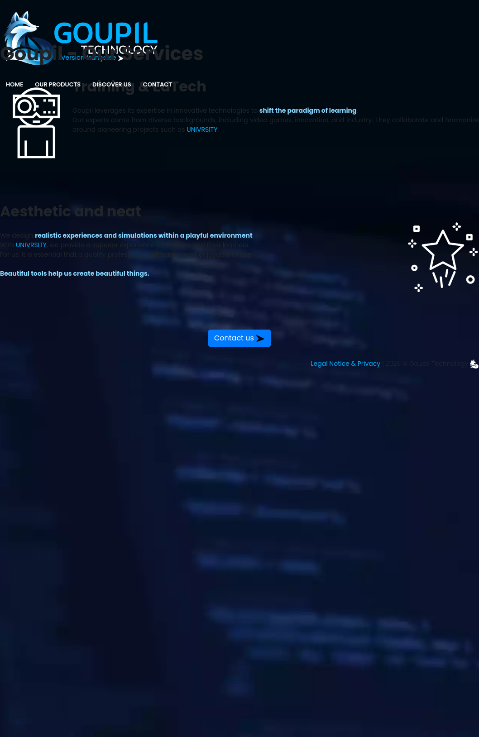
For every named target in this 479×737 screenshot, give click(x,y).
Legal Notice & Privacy (346, 363)
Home (14, 84)
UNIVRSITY (202, 129)
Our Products (58, 84)
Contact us (239, 338)
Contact (157, 84)
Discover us (113, 81)
